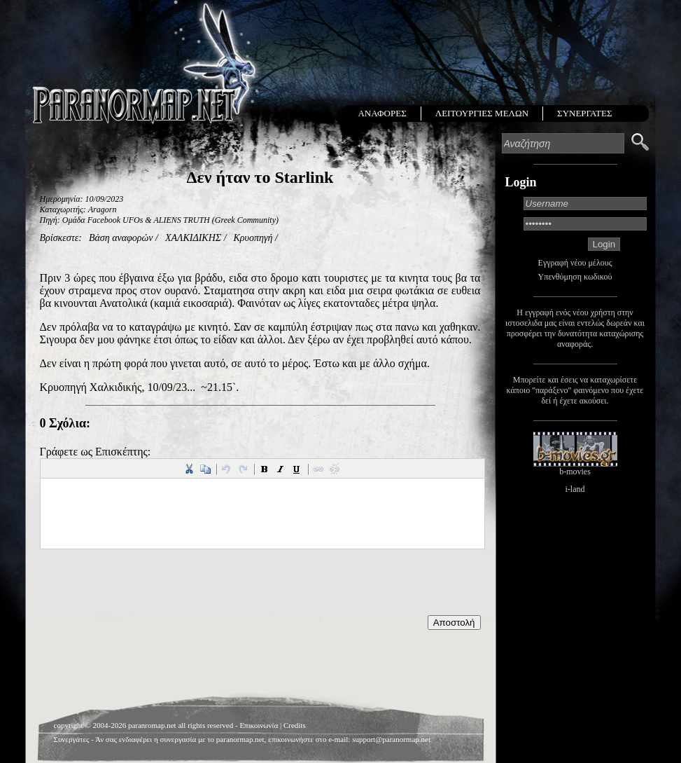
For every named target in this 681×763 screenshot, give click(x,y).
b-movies (575, 471)
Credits (294, 725)
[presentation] (146, 588)
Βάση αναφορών (121, 238)
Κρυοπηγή (253, 238)
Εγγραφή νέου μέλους (575, 263)
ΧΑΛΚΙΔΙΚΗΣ (193, 238)
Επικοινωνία (258, 725)
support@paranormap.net (391, 739)
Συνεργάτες (72, 739)
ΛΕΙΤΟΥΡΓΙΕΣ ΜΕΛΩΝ (481, 113)
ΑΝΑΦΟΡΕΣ (382, 113)
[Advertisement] (260, 665)
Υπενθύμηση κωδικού (575, 277)
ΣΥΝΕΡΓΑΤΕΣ (584, 113)
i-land (575, 489)
